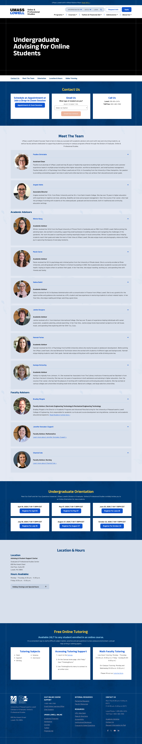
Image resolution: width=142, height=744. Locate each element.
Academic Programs (51, 718)
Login (96, 9)
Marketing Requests (82, 701)
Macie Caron (81, 252)
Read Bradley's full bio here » (60, 415)
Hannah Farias (81, 337)
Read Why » (86, 3)
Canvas (69, 655)
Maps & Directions (81, 716)
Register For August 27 (71, 526)
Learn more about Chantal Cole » (45, 463)
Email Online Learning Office (54, 706)
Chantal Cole (81, 453)
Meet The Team (28, 78)
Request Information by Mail (116, 725)
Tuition (46, 728)
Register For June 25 (112, 511)
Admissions (48, 721)
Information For (74, 9)
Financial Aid (48, 731)
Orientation (41, 78)
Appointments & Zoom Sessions (30, 105)
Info (113, 9)
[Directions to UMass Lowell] (91, 584)
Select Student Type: (71, 104)
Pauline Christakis (81, 154)
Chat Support (49, 709)
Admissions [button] (111, 14)
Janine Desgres (81, 310)
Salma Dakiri (81, 282)
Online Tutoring (71, 78)
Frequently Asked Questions (85, 725)
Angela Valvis (81, 185)
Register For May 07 (71, 511)
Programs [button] (58, 14)
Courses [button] (72, 14)
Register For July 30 (29, 526)
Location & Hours (55, 78)
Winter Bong (81, 219)
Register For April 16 (29, 511)
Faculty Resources (81, 704)
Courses (47, 725)
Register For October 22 (112, 526)
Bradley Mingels (81, 399)
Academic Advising (112, 719)
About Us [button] (126, 14)
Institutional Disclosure (83, 722)
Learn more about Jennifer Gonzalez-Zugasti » (50, 437)
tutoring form (118, 673)
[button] (22, 161)
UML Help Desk (80, 713)
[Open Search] (101, 9)
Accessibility (79, 719)
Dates (87, 9)
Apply (127, 9)
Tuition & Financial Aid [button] (91, 14)
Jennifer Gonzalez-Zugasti (81, 427)
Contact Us (15, 78)
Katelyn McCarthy (81, 365)
